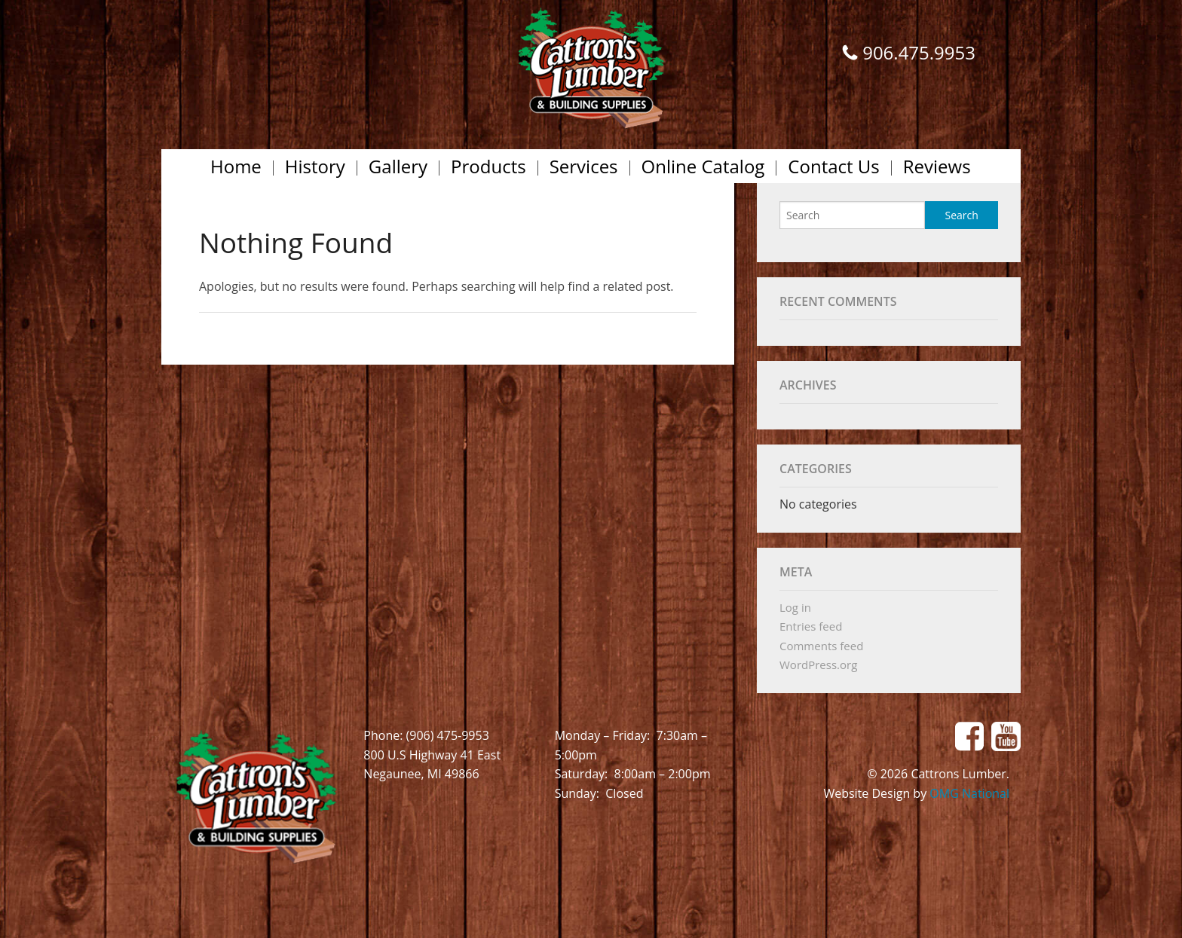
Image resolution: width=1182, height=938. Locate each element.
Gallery (398, 166)
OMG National (969, 793)
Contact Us (833, 166)
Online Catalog (703, 166)
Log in (795, 607)
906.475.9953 (918, 52)
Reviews (937, 166)
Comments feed (821, 645)
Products (488, 166)
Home (236, 166)
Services (584, 166)
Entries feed (810, 626)
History (315, 166)
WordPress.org (818, 664)
